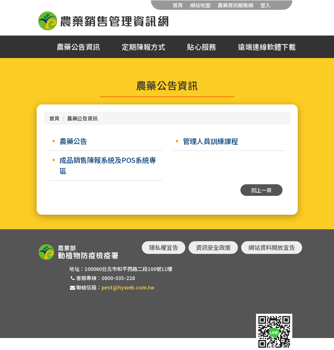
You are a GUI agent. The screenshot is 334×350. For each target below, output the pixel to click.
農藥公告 (73, 141)
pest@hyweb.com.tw (128, 287)
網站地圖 (200, 5)
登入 (265, 5)
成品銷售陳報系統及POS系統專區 (107, 165)
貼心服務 (201, 46)
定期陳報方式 (143, 46)
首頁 (178, 5)
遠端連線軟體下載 (267, 46)
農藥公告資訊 (78, 46)
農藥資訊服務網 (235, 5)
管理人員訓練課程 (210, 141)
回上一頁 (261, 190)
